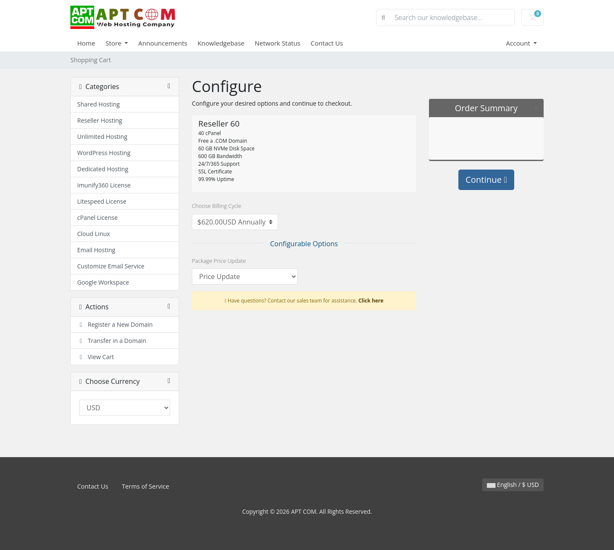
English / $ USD (513, 485)
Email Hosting (96, 250)
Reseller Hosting (99, 120)
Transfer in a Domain (111, 341)
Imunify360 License (103, 185)
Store (114, 43)
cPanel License (97, 217)
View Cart (95, 357)
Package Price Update (219, 261)
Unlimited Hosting (102, 136)
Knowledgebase (220, 43)
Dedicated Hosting (102, 169)
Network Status (277, 43)
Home (86, 43)
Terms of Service (145, 486)
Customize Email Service (111, 266)
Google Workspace (103, 282)
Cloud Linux (93, 234)
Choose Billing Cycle (216, 206)
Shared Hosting (98, 104)
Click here (371, 300)
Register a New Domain (115, 324)
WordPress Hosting (103, 153)
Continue (486, 179)
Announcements (162, 43)
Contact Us (327, 43)
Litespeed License (101, 201)
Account (519, 43)
